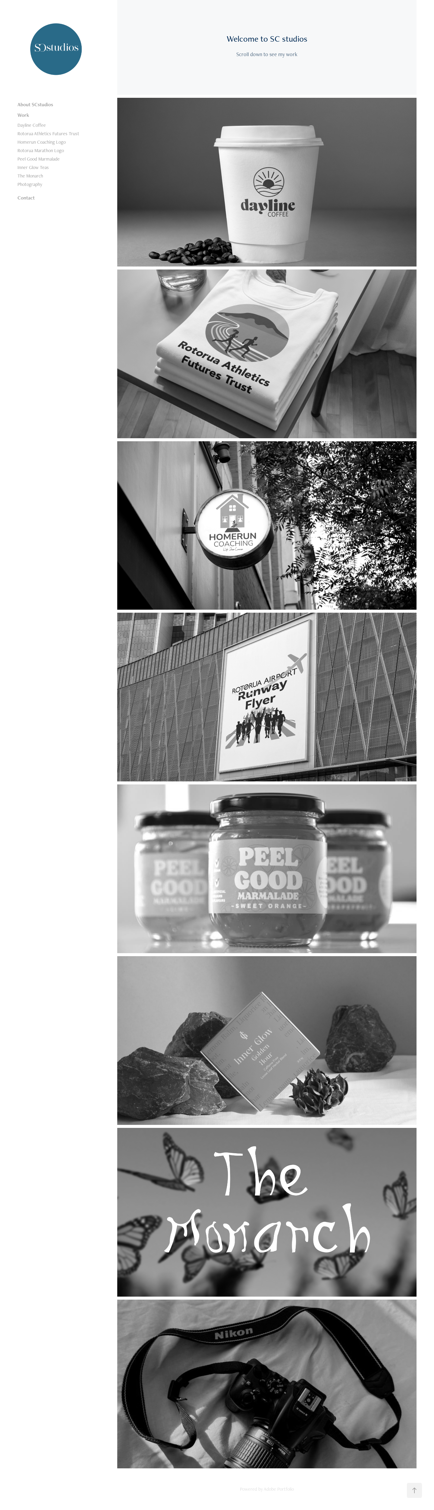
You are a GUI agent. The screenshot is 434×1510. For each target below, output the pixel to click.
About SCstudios (35, 104)
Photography (29, 184)
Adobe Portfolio (279, 1489)
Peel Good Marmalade (38, 159)
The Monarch (30, 176)
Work (23, 115)
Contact (26, 197)
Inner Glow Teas (33, 167)
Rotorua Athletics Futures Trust (48, 133)
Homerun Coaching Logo (41, 142)
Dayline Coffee (31, 125)
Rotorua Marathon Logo (40, 150)
